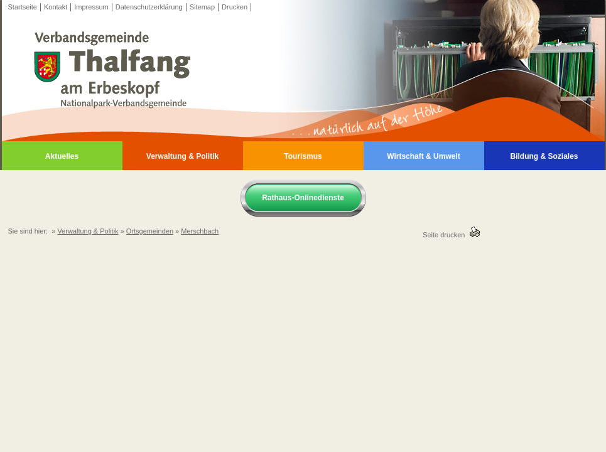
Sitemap (202, 7)
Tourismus (303, 156)
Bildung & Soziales (544, 156)
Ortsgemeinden (149, 231)
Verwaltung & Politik (182, 156)
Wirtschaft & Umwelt (423, 156)
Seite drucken (445, 235)
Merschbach (200, 231)
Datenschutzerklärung (149, 7)
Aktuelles (61, 156)
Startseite (22, 7)
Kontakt (55, 7)
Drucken (234, 7)
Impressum (91, 7)
